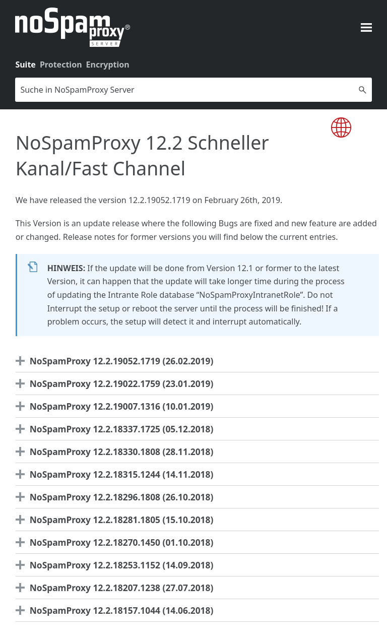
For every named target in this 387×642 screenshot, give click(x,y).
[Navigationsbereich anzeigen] (366, 27)
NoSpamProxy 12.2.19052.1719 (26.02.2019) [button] (117, 361)
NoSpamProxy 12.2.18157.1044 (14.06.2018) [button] (117, 610)
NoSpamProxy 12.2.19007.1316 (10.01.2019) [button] (117, 406)
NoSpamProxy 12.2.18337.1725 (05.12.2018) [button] (117, 429)
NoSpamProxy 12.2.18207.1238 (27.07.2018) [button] (117, 588)
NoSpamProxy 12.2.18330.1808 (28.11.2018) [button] (117, 451)
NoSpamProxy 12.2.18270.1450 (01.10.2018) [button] (117, 542)
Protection (61, 64)
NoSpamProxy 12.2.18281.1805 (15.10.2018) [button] (117, 519)
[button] (363, 90)
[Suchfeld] (193, 90)
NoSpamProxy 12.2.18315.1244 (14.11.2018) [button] (117, 474)
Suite (25, 64)
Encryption (108, 64)
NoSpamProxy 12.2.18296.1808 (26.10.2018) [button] (117, 497)
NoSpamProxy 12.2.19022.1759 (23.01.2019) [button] (117, 383)
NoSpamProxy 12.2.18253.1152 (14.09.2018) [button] (117, 565)
